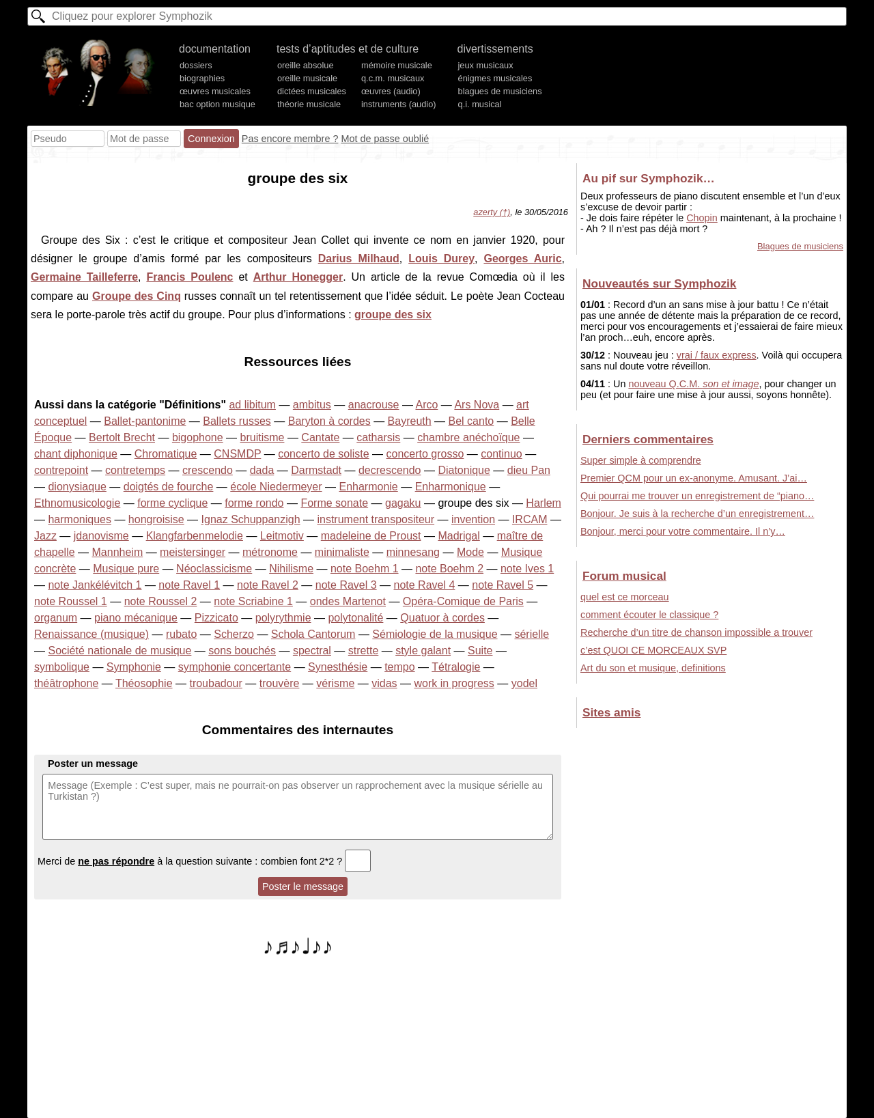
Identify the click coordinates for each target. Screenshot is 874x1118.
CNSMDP (237, 454)
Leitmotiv (282, 536)
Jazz (45, 536)
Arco (427, 404)
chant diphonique (75, 454)
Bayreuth (410, 421)
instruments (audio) (398, 104)
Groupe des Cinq (136, 296)
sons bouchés (242, 650)
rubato (181, 634)
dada (262, 470)
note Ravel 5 (502, 585)
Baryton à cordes (329, 421)
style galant (423, 650)
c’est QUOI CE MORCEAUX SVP (653, 650)
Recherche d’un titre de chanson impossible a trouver (696, 632)
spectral (312, 650)
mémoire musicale (396, 65)
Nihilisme (291, 568)
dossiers (196, 65)
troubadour (215, 683)
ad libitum (252, 404)
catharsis (378, 437)
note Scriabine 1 (253, 601)
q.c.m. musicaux (392, 78)
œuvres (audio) (391, 91)
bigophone (197, 437)
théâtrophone (66, 683)
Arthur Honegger (298, 277)
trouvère (279, 683)
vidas (384, 683)
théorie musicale (309, 104)
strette (363, 650)
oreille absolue (305, 65)
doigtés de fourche (169, 486)
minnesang (413, 552)
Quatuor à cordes (442, 618)
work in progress (454, 683)
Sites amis (611, 712)
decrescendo (389, 470)
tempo (399, 667)
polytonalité (355, 618)
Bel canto (471, 421)
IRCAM (530, 519)
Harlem (543, 503)
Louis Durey (441, 258)
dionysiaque (77, 486)
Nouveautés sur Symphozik (659, 283)
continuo (501, 454)
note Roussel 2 (160, 601)
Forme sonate (334, 503)
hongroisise (156, 519)
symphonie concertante (234, 667)
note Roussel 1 (70, 601)
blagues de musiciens (500, 91)
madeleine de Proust (371, 536)
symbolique (61, 667)
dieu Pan (528, 470)
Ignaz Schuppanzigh (250, 519)
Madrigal (458, 536)
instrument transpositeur (375, 519)
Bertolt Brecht (122, 437)
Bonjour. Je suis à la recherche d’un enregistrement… (697, 513)
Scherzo (234, 634)
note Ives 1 (527, 568)
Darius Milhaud (358, 258)
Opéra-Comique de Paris (463, 601)
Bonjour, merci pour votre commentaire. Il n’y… (682, 531)
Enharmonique (450, 486)
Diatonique (464, 470)
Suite (480, 650)
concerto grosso (425, 454)
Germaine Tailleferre (84, 277)
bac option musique (217, 104)
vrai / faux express (717, 355)
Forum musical (624, 576)
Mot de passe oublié (385, 138)
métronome (270, 552)
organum (55, 618)
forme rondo (254, 503)
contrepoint (61, 470)
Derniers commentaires (648, 439)
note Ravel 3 (346, 585)
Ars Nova (476, 404)
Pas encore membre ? (290, 138)
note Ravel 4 (424, 585)
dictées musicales (311, 91)
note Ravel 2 (267, 585)
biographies (202, 78)
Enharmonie (368, 486)
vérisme (335, 683)
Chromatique (166, 454)
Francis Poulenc (189, 277)
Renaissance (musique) (91, 634)
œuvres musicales (215, 91)
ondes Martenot (348, 601)
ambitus (312, 404)
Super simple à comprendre (640, 460)
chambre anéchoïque (468, 437)
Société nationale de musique (119, 650)
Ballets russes (237, 421)
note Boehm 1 (364, 568)
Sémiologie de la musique (434, 634)
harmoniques (79, 519)
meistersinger (192, 552)
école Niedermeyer (276, 486)
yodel (524, 683)
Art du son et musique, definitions (653, 667)
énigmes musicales (495, 78)
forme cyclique (172, 503)
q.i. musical (480, 104)
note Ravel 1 (189, 585)
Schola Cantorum (313, 634)
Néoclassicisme (214, 568)
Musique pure (126, 568)
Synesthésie (337, 667)
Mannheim (117, 552)
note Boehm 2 (449, 568)
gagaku (403, 503)
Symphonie (134, 667)
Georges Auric (522, 258)
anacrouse (373, 404)
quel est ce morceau (624, 596)
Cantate (320, 437)
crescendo (207, 470)
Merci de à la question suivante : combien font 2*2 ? (204, 861)
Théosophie (144, 683)
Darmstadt (316, 470)
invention (473, 519)
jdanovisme (101, 536)
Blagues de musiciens (800, 246)
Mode (470, 552)
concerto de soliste (323, 454)
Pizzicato (216, 618)
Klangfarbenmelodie (194, 536)
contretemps (135, 470)
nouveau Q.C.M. (693, 383)
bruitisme (262, 437)
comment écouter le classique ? (649, 614)
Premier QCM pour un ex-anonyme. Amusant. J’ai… (693, 478)
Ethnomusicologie (77, 503)
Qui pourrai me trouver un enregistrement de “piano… (697, 495)
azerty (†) (491, 212)
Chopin (702, 217)
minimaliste (342, 552)
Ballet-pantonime (145, 421)
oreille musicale (307, 78)
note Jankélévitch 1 (94, 585)
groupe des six (393, 314)
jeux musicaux (485, 65)
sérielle (531, 634)
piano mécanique (136, 618)
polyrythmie (283, 618)
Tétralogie (456, 667)
